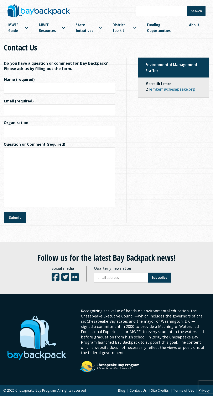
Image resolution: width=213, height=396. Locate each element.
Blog (121, 390)
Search (196, 11)
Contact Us (138, 390)
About (194, 25)
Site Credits (160, 390)
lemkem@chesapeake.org (172, 89)
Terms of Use (183, 390)
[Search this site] (161, 11)
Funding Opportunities (159, 27)
